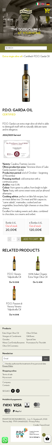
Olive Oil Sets (31, 333)
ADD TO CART (32, 239)
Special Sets (31, 339)
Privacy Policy (7, 366)
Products (6, 328)
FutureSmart (45, 425)
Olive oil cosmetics (10, 346)
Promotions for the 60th (36, 343)
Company (6, 382)
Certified (28, 56)
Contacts (6, 385)
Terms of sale (7, 374)
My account (7, 377)
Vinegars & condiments (11, 336)
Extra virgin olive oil (12, 56)
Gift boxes (30, 336)
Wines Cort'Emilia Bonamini (13, 343)
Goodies (5, 339)
